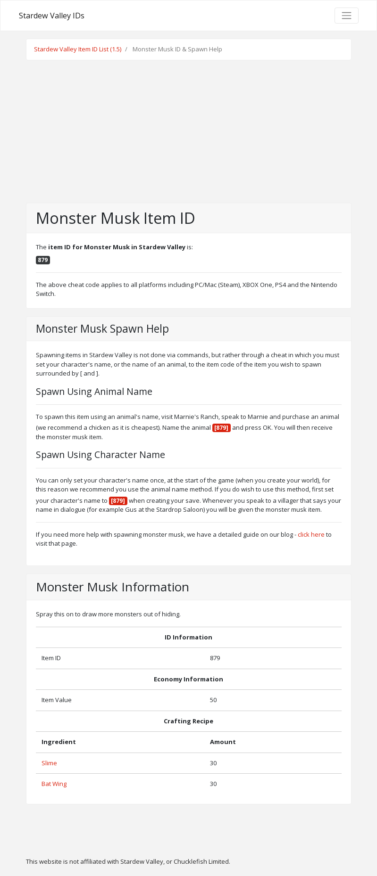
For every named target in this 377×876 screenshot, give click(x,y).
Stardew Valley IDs (51, 15)
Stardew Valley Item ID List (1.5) (77, 49)
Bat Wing (54, 783)
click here (311, 534)
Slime (49, 763)
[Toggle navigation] (346, 16)
